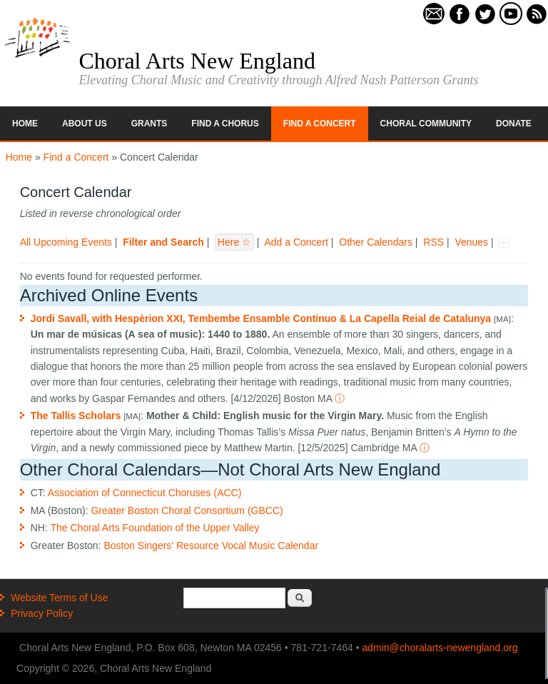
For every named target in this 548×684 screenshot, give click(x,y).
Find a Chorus (224, 124)
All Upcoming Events (66, 242)
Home (25, 124)
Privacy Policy (42, 613)
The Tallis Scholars (76, 415)
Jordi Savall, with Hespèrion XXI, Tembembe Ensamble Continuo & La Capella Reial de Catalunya (261, 318)
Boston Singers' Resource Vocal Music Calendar (210, 545)
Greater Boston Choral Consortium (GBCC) (187, 510)
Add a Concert (296, 242)
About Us (84, 124)
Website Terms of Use (59, 597)
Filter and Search (163, 242)
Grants (149, 124)
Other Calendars (375, 242)
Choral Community (426, 124)
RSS (433, 242)
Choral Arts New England (196, 60)
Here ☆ (234, 242)
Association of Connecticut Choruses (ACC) (145, 492)
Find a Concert (319, 124)
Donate (514, 124)
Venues (471, 242)
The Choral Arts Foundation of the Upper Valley (154, 527)
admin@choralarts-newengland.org (439, 647)
